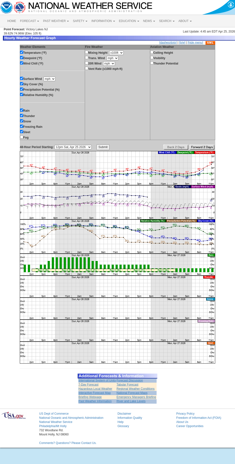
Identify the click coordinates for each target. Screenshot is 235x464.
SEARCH (166, 21)
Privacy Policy (185, 413)
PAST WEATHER (56, 21)
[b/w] (182, 42)
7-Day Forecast (88, 384)
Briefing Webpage (90, 397)
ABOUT (185, 21)
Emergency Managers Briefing (136, 397)
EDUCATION (129, 21)
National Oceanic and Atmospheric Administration (71, 418)
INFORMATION (103, 21)
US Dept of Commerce (54, 413)
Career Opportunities (189, 426)
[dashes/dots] (168, 42)
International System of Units (97, 380)
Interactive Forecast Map (94, 393)
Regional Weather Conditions (136, 388)
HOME (11, 21)
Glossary (123, 426)
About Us (182, 422)
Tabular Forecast (127, 384)
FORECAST (29, 21)
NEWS (149, 21)
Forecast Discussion (130, 380)
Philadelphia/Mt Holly (52, 426)
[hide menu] (195, 42)
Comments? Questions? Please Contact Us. (67, 443)
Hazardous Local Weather (95, 388)
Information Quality (130, 418)
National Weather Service (55, 422)
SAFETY (80, 21)
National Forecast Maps (132, 393)
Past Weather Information (95, 401)
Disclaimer (124, 413)
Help (121, 422)
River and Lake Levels (131, 401)
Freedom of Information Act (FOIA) (198, 418)
